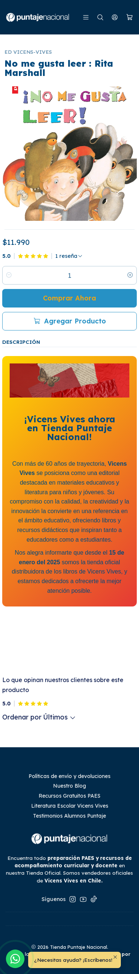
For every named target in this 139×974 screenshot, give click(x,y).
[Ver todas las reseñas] (69, 256)
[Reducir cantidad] (9, 275)
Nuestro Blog (69, 785)
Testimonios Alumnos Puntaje (69, 815)
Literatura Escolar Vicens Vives (69, 805)
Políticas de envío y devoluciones (69, 776)
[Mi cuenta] (115, 17)
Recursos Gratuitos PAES (69, 795)
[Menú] (86, 17)
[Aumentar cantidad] (130, 275)
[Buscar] (100, 17)
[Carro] (130, 17)
